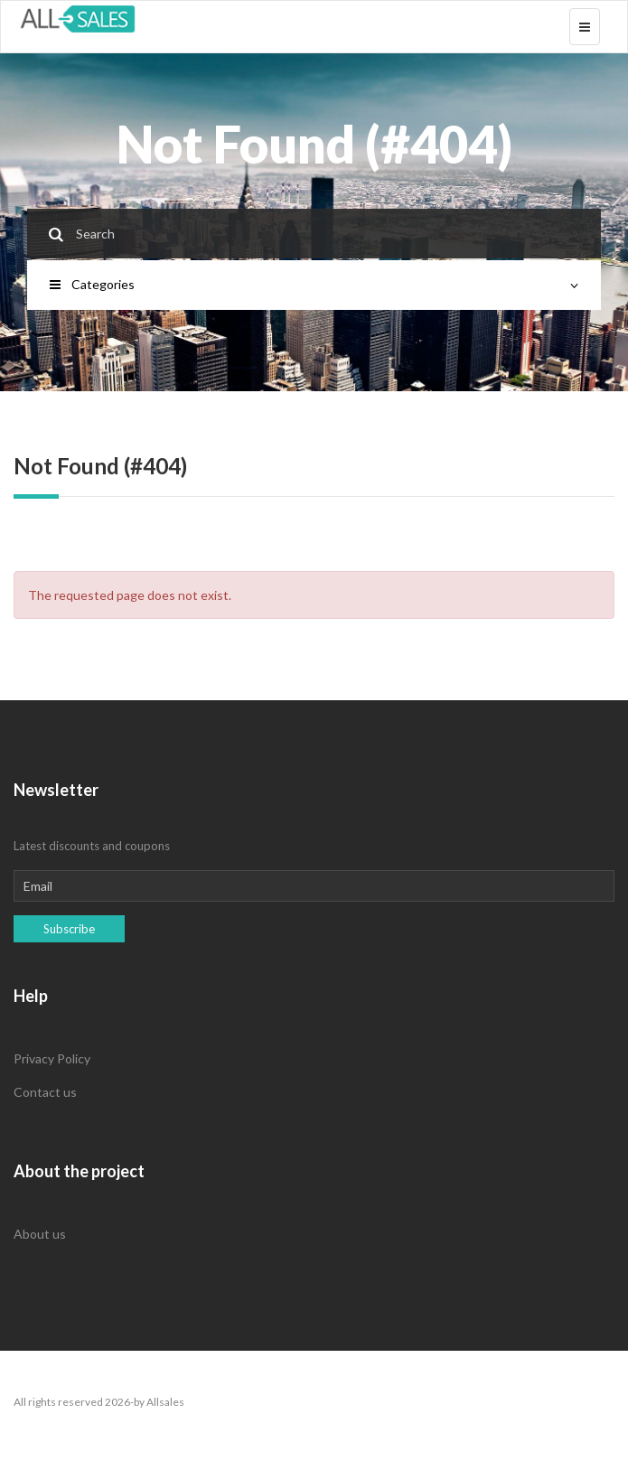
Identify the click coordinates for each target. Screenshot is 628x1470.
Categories (314, 284)
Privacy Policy (52, 1058)
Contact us (45, 1092)
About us (40, 1233)
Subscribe (69, 929)
